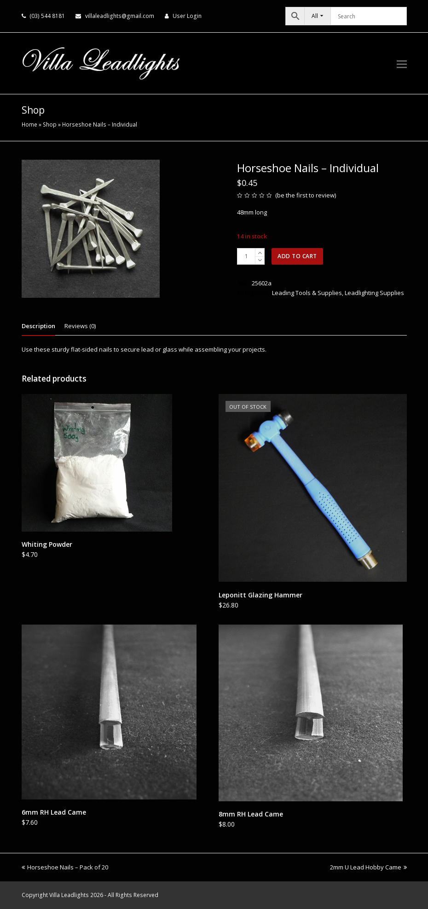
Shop (50, 124)
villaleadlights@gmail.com (119, 16)
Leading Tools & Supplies (307, 293)
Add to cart (297, 256)
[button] (402, 63)
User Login (187, 16)
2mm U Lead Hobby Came (368, 867)
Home (29, 124)
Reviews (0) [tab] (80, 326)
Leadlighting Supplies (374, 293)
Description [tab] (38, 326)
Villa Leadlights (69, 895)
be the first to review (306, 195)
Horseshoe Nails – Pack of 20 (65, 867)
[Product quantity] (246, 256)
